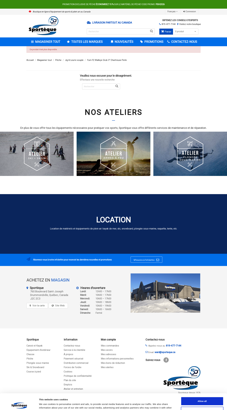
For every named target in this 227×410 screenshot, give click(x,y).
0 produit (186, 31)
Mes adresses (108, 354)
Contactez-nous (72, 345)
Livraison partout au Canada (112, 22)
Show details (156, 404)
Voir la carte (38, 305)
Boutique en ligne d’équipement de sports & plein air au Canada (61, 11)
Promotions (153, 42)
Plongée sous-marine (37, 363)
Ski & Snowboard (35, 367)
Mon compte (108, 339)
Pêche (29, 358)
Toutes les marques (87, 42)
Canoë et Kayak (34, 345)
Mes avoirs (107, 350)
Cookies (68, 371)
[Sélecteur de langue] (172, 11)
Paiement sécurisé (73, 358)
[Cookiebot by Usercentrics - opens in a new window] (19, 404)
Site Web (60, 305)
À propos (68, 354)
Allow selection (202, 394)
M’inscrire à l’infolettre (146, 260)
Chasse (30, 354)
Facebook (166, 360)
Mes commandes (110, 345)
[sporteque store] (165, 293)
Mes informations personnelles (117, 358)
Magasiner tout (47, 42)
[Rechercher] (121, 31)
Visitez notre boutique (190, 24)
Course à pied (33, 371)
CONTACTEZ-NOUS (183, 42)
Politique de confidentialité (78, 376)
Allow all (202, 384)
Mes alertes (107, 367)
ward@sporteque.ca (165, 352)
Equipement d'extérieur (38, 350)
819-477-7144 (168, 24)
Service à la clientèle (74, 350)
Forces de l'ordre (72, 367)
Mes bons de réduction (113, 363)
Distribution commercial (76, 363)
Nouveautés (123, 42)
